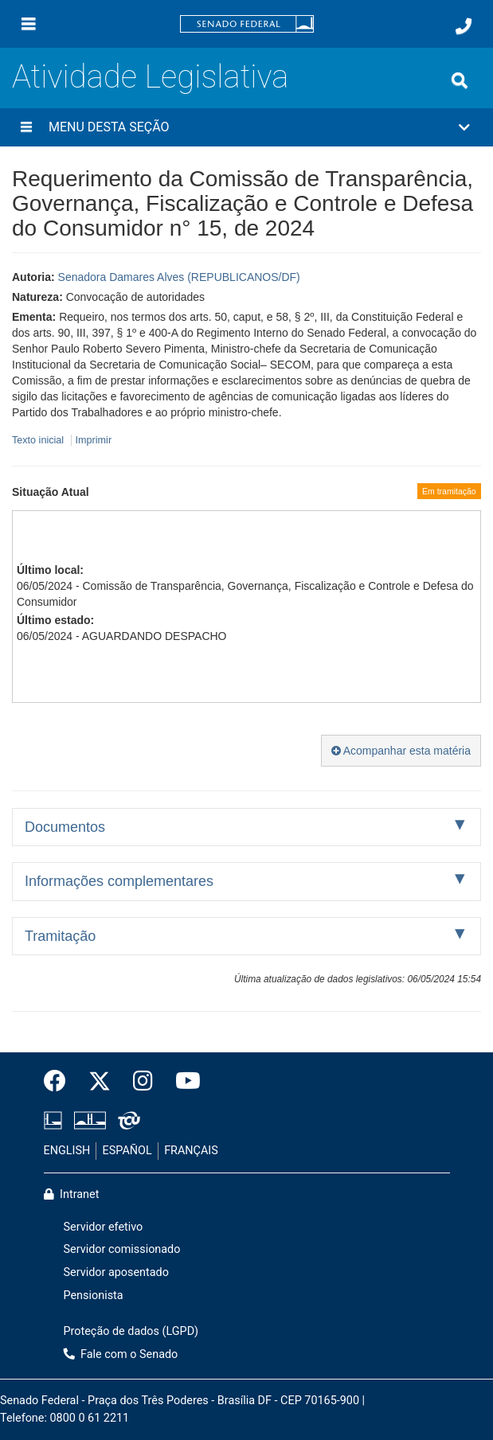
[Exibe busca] (459, 80)
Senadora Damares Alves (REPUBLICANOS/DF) (179, 277)
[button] (246, 127)
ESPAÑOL (127, 1150)
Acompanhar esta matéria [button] (401, 750)
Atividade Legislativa (150, 77)
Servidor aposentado (116, 1272)
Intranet (72, 1194)
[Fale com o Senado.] (463, 26)
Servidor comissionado (122, 1249)
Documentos (65, 827)
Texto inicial (39, 440)
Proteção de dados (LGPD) (131, 1331)
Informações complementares (119, 881)
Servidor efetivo (103, 1227)
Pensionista (93, 1295)
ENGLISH (67, 1150)
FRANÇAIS (191, 1150)
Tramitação (60, 936)
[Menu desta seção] (26, 127)
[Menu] (28, 24)
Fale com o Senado (121, 1354)
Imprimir (94, 440)
